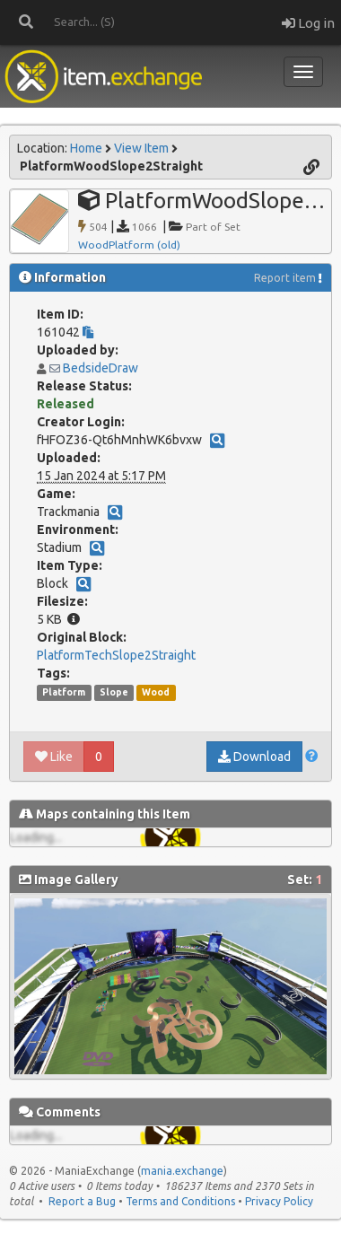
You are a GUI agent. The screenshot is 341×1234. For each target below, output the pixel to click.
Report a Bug (82, 1201)
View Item (141, 148)
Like (54, 756)
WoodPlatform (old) (129, 244)
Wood (156, 692)
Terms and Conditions (180, 1201)
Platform (63, 692)
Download (254, 756)
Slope (114, 692)
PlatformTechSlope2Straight (116, 655)
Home (86, 148)
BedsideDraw (100, 368)
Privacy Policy (279, 1201)
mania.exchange (182, 1171)
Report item (285, 278)
